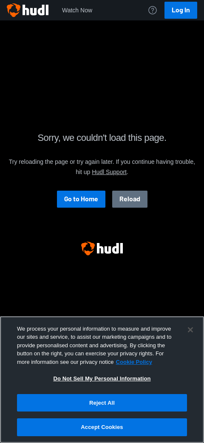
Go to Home (81, 199)
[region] (102, 379)
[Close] (190, 329)
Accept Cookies (102, 427)
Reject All (102, 403)
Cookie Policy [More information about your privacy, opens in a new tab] (134, 362)
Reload (129, 199)
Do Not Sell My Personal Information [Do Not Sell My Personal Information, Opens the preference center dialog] (101, 378)
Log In (181, 10)
